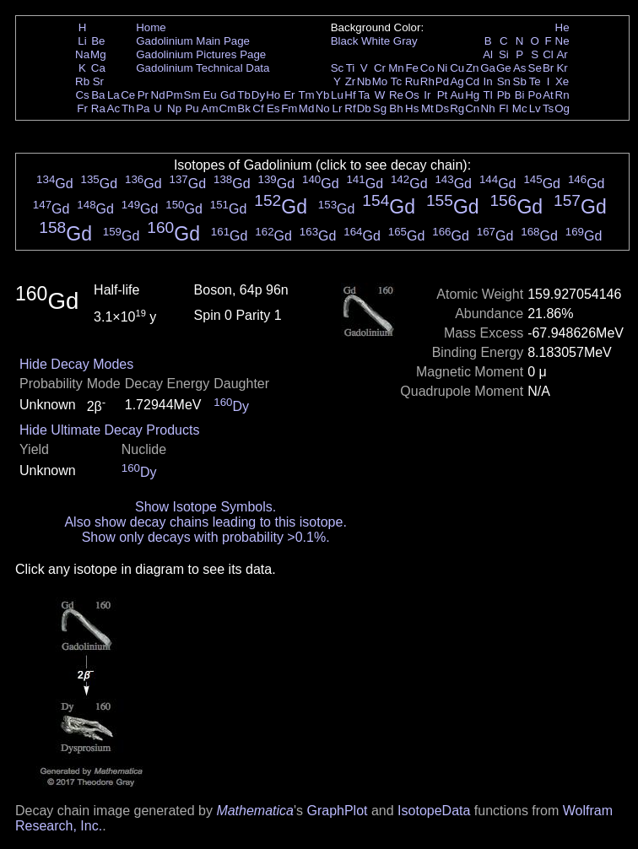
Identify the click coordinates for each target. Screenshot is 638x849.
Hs (412, 108)
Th (128, 108)
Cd (472, 81)
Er (289, 95)
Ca (98, 68)
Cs (82, 95)
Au (456, 95)
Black (345, 41)
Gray (405, 41)
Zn (472, 68)
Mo (380, 81)
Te (535, 81)
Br (548, 68)
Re (396, 95)
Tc (396, 81)
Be (98, 41)
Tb (244, 95)
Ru (412, 81)
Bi (520, 95)
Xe (562, 81)
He (562, 27)
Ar (561, 54)
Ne (562, 41)
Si (504, 54)
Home (151, 27)
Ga (487, 68)
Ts (548, 108)
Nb (364, 81)
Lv (535, 108)
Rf (349, 108)
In (488, 81)
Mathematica (255, 810)
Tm (306, 95)
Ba (98, 95)
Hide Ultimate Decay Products (109, 430)
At (548, 95)
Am (210, 108)
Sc (337, 68)
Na (82, 54)
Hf (349, 95)
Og (562, 108)
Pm (174, 95)
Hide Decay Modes (76, 364)
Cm (228, 108)
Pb (504, 95)
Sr (98, 81)
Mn (396, 68)
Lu (337, 95)
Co (427, 68)
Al (488, 54)
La (113, 95)
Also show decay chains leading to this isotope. (205, 522)
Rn (562, 95)
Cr (380, 68)
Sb (520, 81)
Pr (143, 95)
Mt (427, 108)
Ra (98, 108)
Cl (548, 54)
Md (307, 108)
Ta (364, 95)
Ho (273, 95)
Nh (488, 108)
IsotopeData (433, 810)
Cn (472, 108)
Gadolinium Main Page (193, 41)
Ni (442, 68)
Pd (442, 81)
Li (82, 41)
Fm (289, 108)
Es (273, 108)
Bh (396, 108)
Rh (427, 81)
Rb (82, 81)
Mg (98, 54)
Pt (442, 95)
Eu (209, 95)
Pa (142, 108)
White (375, 41)
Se (535, 68)
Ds (442, 108)
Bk (244, 108)
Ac (114, 108)
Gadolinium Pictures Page (201, 54)
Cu (457, 68)
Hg (472, 95)
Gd (227, 95)
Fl (503, 108)
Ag (456, 81)
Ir (427, 95)
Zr (350, 81)
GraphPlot (336, 810)
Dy (258, 95)
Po (535, 95)
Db (364, 108)
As (520, 68)
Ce (128, 95)
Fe (412, 68)
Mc (519, 108)
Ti (350, 68)
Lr (338, 108)
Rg (457, 108)
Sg (380, 108)
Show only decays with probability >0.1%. (206, 537)
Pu (191, 108)
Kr (561, 68)
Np (174, 108)
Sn (504, 81)
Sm (192, 95)
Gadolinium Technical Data (202, 68)
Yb (322, 95)
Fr (82, 108)
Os (412, 95)
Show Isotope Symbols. (205, 507)
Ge (503, 68)
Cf (257, 108)
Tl (488, 95)
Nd (158, 95)
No (323, 108)
